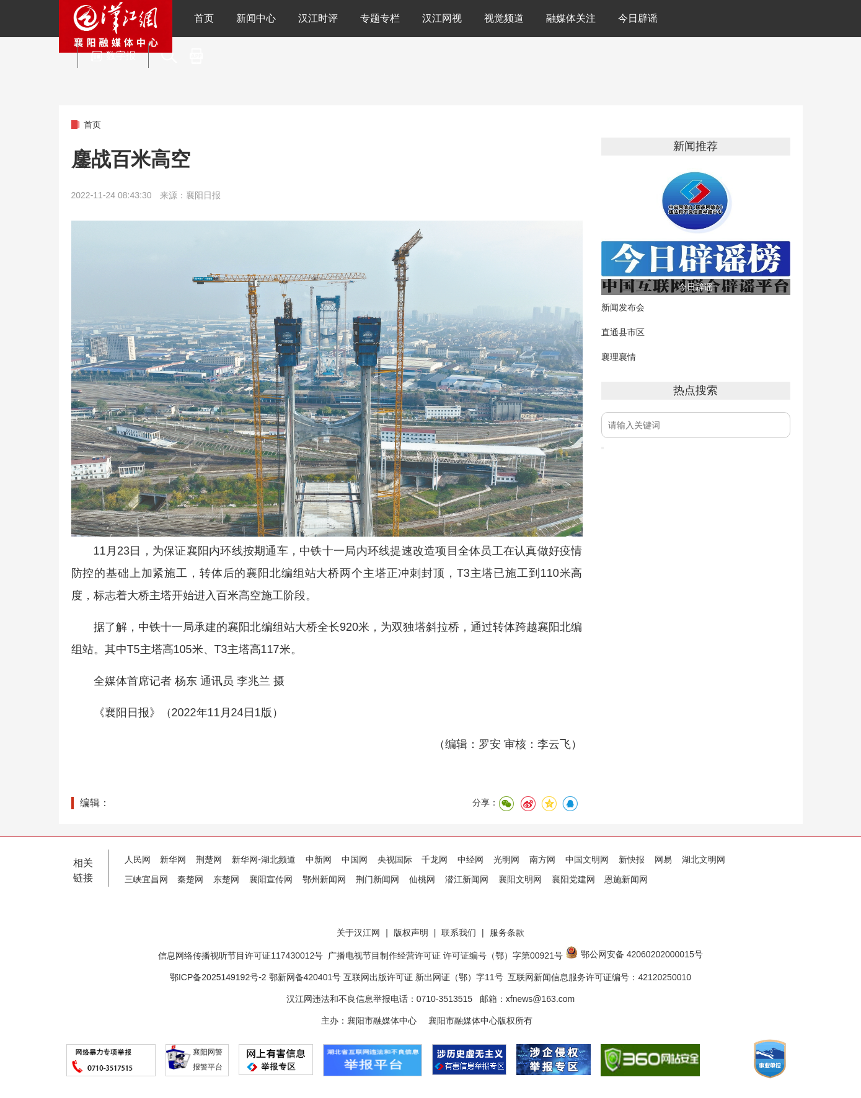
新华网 (173, 859)
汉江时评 (318, 18)
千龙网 (435, 859)
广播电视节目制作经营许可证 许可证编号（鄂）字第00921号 (445, 955)
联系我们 (458, 933)
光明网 (506, 859)
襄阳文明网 (520, 879)
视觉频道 (504, 18)
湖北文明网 (703, 859)
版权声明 (411, 933)
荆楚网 (209, 859)
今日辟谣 (638, 18)
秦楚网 (190, 879)
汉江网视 (442, 18)
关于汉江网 (358, 933)
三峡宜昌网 (146, 879)
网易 (663, 859)
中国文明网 (587, 859)
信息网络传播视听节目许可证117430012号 (240, 955)
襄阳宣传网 (271, 879)
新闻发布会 (623, 307)
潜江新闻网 (466, 879)
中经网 (470, 859)
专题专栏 (380, 18)
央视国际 (395, 859)
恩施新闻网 (626, 879)
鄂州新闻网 (324, 879)
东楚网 (226, 879)
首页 (204, 18)
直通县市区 (623, 332)
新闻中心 (256, 18)
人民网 (138, 859)
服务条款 (507, 933)
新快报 (632, 859)
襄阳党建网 (573, 879)
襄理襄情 (618, 357)
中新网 (319, 859)
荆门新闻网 (377, 879)
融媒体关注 (571, 18)
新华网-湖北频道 (264, 859)
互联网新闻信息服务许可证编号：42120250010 (599, 977)
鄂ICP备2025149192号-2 (219, 977)
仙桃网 (422, 879)
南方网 (542, 859)
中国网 (355, 859)
